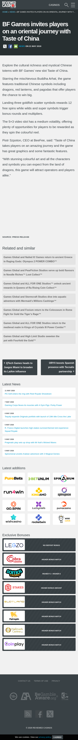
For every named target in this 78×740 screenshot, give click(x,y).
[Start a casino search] (66, 5)
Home (5, 12)
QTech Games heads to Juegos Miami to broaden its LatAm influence (18, 367)
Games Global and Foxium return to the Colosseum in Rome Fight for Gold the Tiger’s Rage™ (38, 312)
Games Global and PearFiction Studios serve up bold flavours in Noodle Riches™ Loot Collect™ (39, 272)
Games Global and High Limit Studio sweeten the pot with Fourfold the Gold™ (31, 338)
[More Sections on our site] (73, 5)
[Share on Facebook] (10, 46)
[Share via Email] (16, 46)
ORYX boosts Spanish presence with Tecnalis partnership (61, 367)
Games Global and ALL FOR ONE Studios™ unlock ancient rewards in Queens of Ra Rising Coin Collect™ (37, 285)
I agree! (57, 737)
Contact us (24, 681)
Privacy (56, 681)
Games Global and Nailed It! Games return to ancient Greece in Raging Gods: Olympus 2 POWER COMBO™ (38, 259)
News (12, 12)
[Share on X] (5, 46)
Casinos (54, 5)
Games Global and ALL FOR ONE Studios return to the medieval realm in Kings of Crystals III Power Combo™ (35, 325)
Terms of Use (41, 681)
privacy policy (45, 737)
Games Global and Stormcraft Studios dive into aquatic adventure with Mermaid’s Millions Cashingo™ (35, 298)
